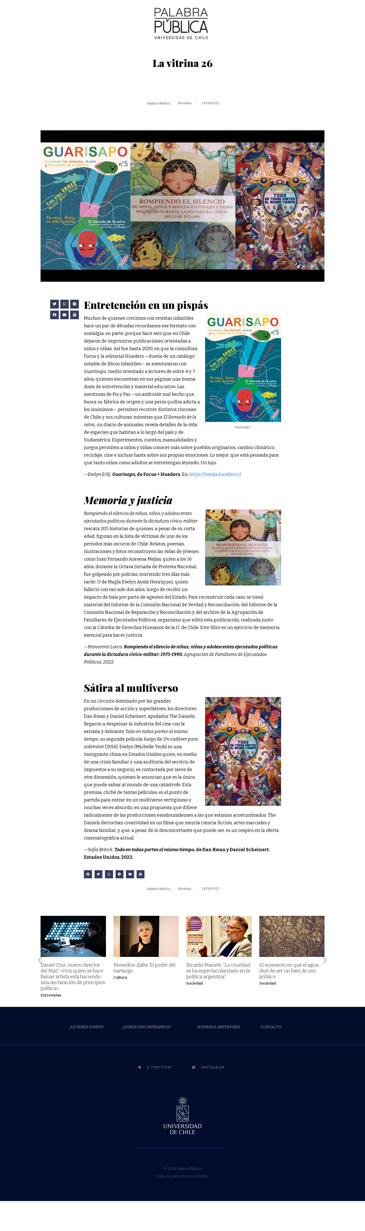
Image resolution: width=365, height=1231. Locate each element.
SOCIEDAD (73, 51)
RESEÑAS (173, 51)
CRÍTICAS (148, 51)
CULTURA (47, 51)
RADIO (196, 51)
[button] (54, 334)
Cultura (120, 1007)
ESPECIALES (221, 51)
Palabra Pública (158, 133)
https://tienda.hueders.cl (215, 504)
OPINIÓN (124, 51)
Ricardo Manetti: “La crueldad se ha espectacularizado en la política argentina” (218, 1001)
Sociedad (194, 1013)
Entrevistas (51, 1025)
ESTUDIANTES (256, 51)
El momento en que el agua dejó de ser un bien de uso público (289, 1001)
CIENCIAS (99, 51)
